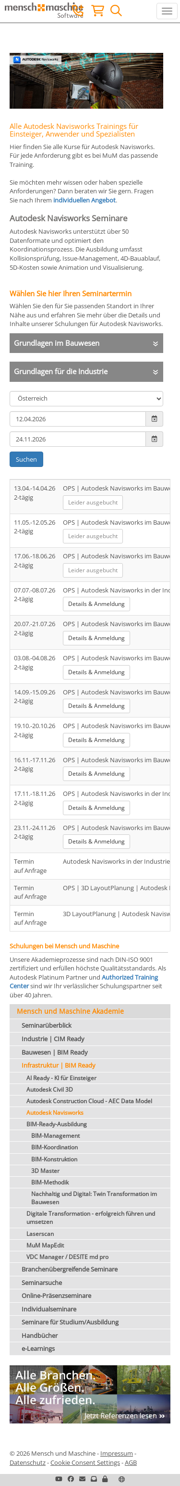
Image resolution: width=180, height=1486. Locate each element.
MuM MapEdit (45, 1245)
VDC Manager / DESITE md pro (67, 1257)
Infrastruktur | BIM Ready (59, 1065)
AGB (131, 1462)
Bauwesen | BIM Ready (55, 1052)
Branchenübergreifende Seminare (70, 1269)
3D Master (45, 1171)
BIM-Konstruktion (54, 1159)
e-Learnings (38, 1348)
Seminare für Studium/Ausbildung (70, 1322)
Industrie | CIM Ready (53, 1038)
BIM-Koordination (54, 1147)
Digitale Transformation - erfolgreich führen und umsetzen (90, 1217)
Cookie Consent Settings (85, 1462)
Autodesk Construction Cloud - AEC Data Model (89, 1101)
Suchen (26, 459)
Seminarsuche (42, 1282)
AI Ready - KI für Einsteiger (61, 1078)
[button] (105, 1478)
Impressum (116, 1453)
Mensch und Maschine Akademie (70, 1011)
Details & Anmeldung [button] (96, 604)
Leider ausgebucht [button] (93, 502)
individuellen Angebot (84, 200)
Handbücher (40, 1335)
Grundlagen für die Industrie (61, 371)
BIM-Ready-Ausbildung (56, 1124)
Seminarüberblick (47, 1025)
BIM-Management (55, 1136)
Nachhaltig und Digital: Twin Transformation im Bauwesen (94, 1198)
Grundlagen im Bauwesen (56, 343)
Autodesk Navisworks (55, 1112)
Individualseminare (49, 1309)
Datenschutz (28, 1462)
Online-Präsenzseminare (56, 1295)
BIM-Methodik (50, 1182)
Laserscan (40, 1234)
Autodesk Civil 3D (49, 1089)
